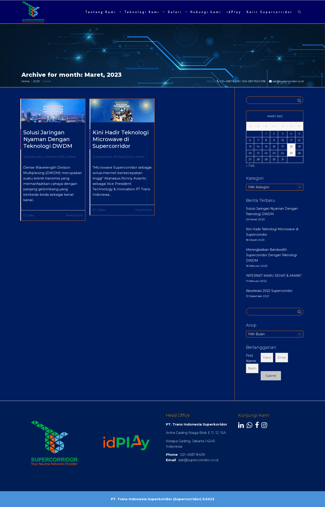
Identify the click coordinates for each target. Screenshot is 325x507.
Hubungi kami (205, 12)
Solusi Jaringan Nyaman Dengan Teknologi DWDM (47, 139)
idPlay (234, 12)
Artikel (70, 156)
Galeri (176, 12)
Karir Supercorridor (270, 12)
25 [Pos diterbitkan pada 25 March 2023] (291, 153)
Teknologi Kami (143, 12)
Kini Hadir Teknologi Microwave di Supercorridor (121, 139)
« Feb (250, 166)
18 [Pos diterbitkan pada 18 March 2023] (291, 146)
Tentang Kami (102, 12)
